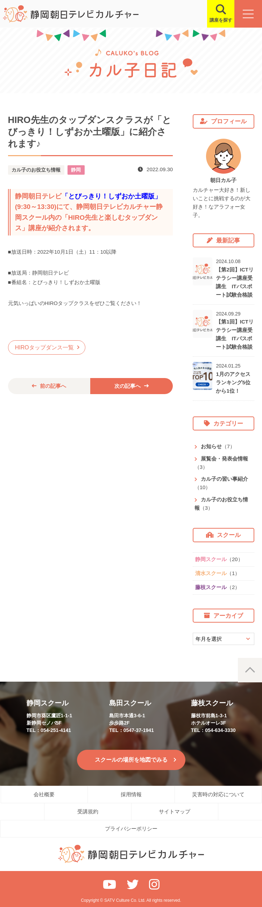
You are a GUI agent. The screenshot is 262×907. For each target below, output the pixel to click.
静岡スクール (219, 559)
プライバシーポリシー (131, 829)
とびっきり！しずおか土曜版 (111, 196)
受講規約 (87, 811)
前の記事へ (53, 386)
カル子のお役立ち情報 (221, 503)
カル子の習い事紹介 (221, 483)
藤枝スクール (217, 587)
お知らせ (218, 446)
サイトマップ (174, 811)
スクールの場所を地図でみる (131, 760)
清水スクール (217, 573)
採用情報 (131, 794)
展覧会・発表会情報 (221, 463)
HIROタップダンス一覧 (44, 347)
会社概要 (44, 794)
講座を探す (220, 20)
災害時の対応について (218, 794)
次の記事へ (127, 386)
